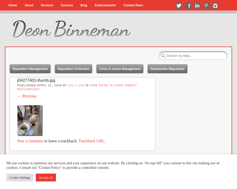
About (28, 5)
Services (47, 5)
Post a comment (30, 141)
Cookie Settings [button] (19, 177)
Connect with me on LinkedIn (197, 6)
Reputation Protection (73, 69)
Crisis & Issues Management (119, 69)
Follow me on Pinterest (206, 6)
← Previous (27, 96)
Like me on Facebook (188, 6)
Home (13, 5)
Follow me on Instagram (215, 6)
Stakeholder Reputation (168, 69)
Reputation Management (30, 69)
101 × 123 (76, 85)
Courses (67, 5)
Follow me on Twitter (179, 6)
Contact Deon (133, 5)
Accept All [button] (46, 177)
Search (163, 55)
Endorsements (105, 5)
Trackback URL (91, 141)
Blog (83, 5)
